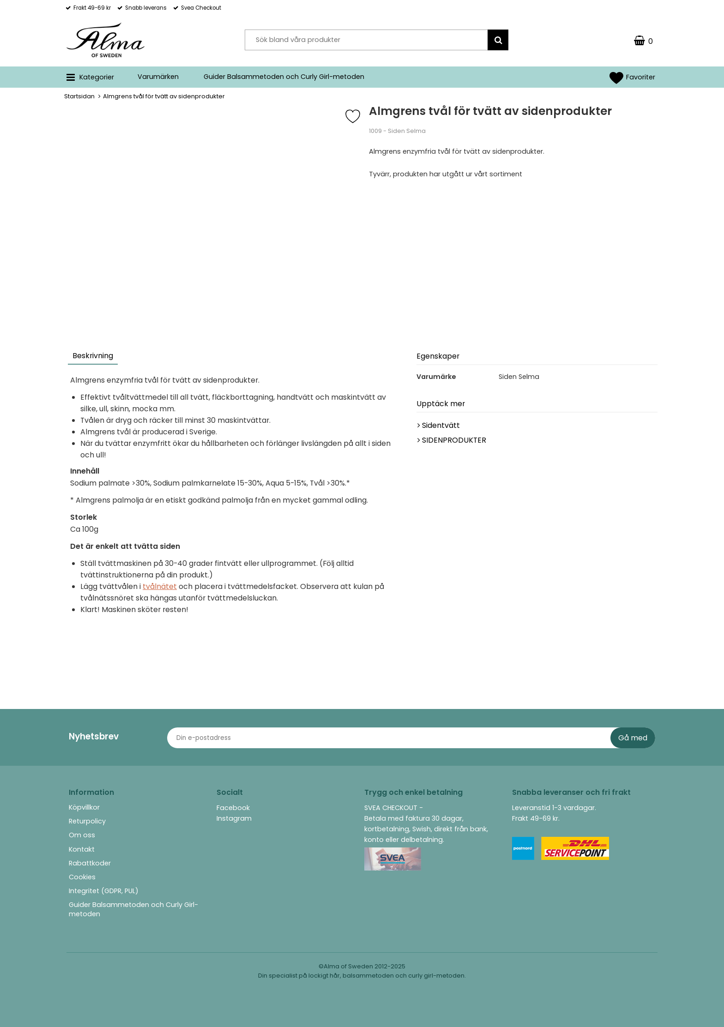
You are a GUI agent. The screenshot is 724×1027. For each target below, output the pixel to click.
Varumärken (158, 76)
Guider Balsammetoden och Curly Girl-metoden (284, 76)
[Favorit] (360, 116)
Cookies (82, 877)
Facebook (233, 807)
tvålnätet (160, 586)
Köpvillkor (84, 807)
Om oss (82, 835)
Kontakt (82, 849)
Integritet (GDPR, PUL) (104, 890)
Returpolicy (87, 821)
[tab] (93, 357)
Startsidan (79, 96)
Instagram (234, 818)
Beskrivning (92, 355)
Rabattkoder (90, 863)
